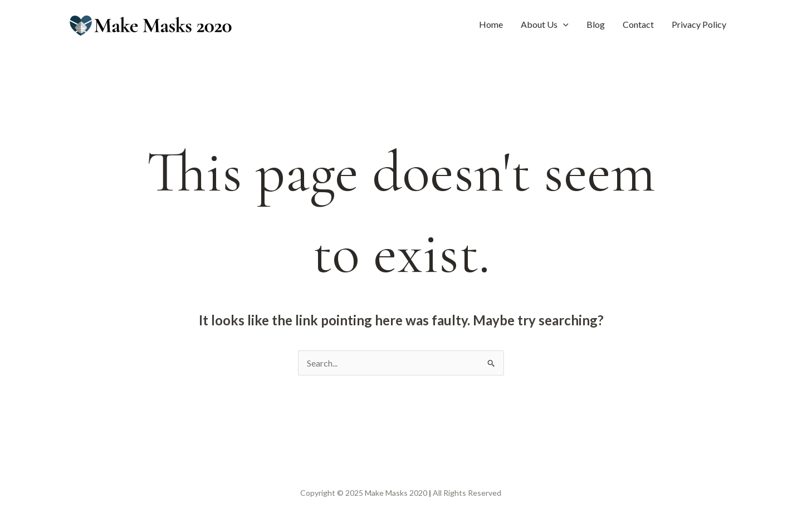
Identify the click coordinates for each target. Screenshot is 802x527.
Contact (638, 24)
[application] (563, 24)
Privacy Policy (699, 24)
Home (491, 24)
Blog (595, 24)
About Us (545, 24)
